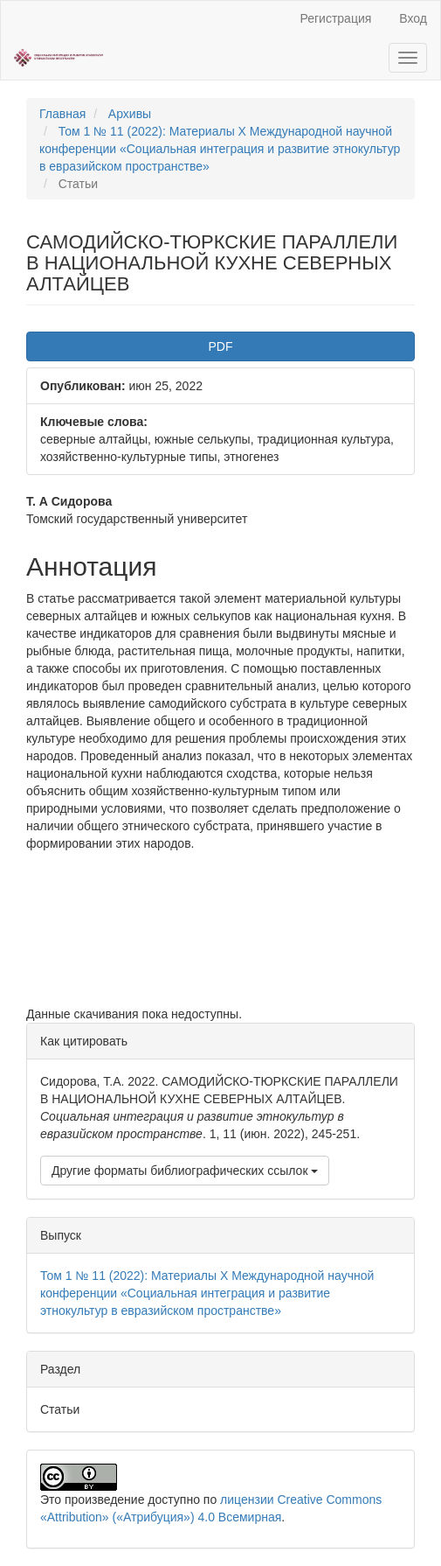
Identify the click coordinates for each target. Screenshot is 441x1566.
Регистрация (335, 18)
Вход (413, 18)
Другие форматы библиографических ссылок (185, 1171)
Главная (62, 114)
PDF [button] (221, 346)
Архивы (129, 114)
